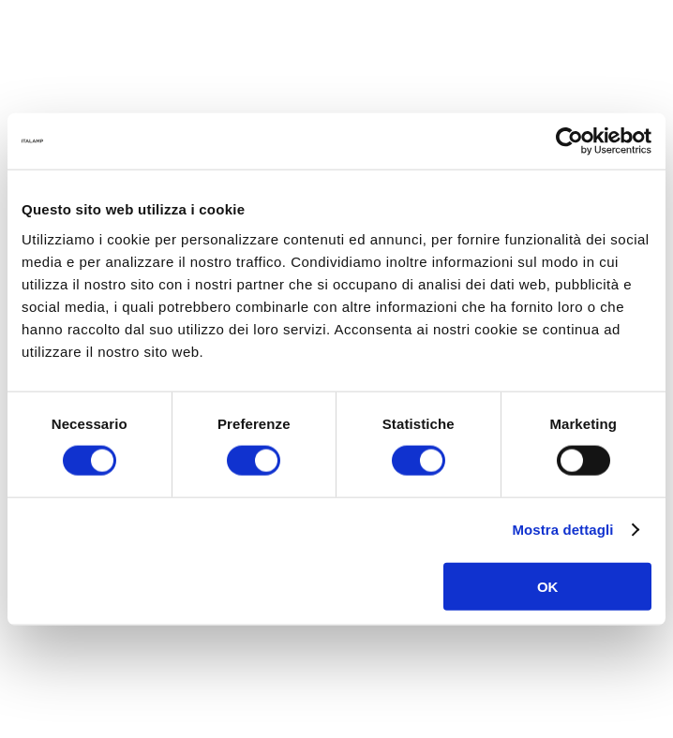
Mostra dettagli (562, 530)
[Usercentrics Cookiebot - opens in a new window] (569, 141)
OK (548, 586)
